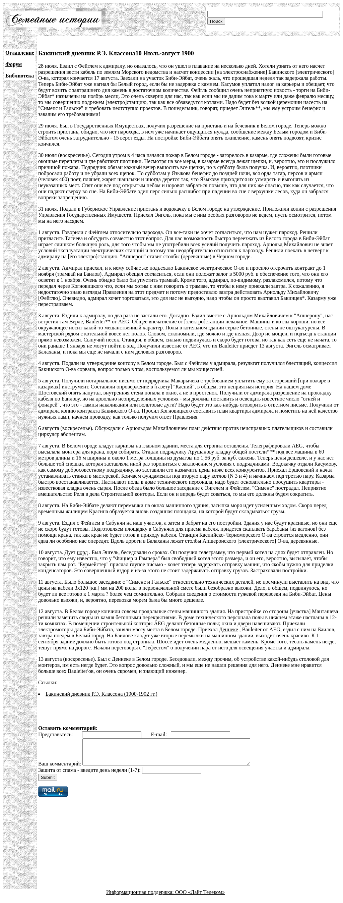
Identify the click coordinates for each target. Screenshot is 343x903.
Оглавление (19, 53)
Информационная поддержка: (140, 897)
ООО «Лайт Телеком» (200, 897)
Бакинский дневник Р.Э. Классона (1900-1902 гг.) (101, 694)
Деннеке (228, 629)
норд (82, 552)
